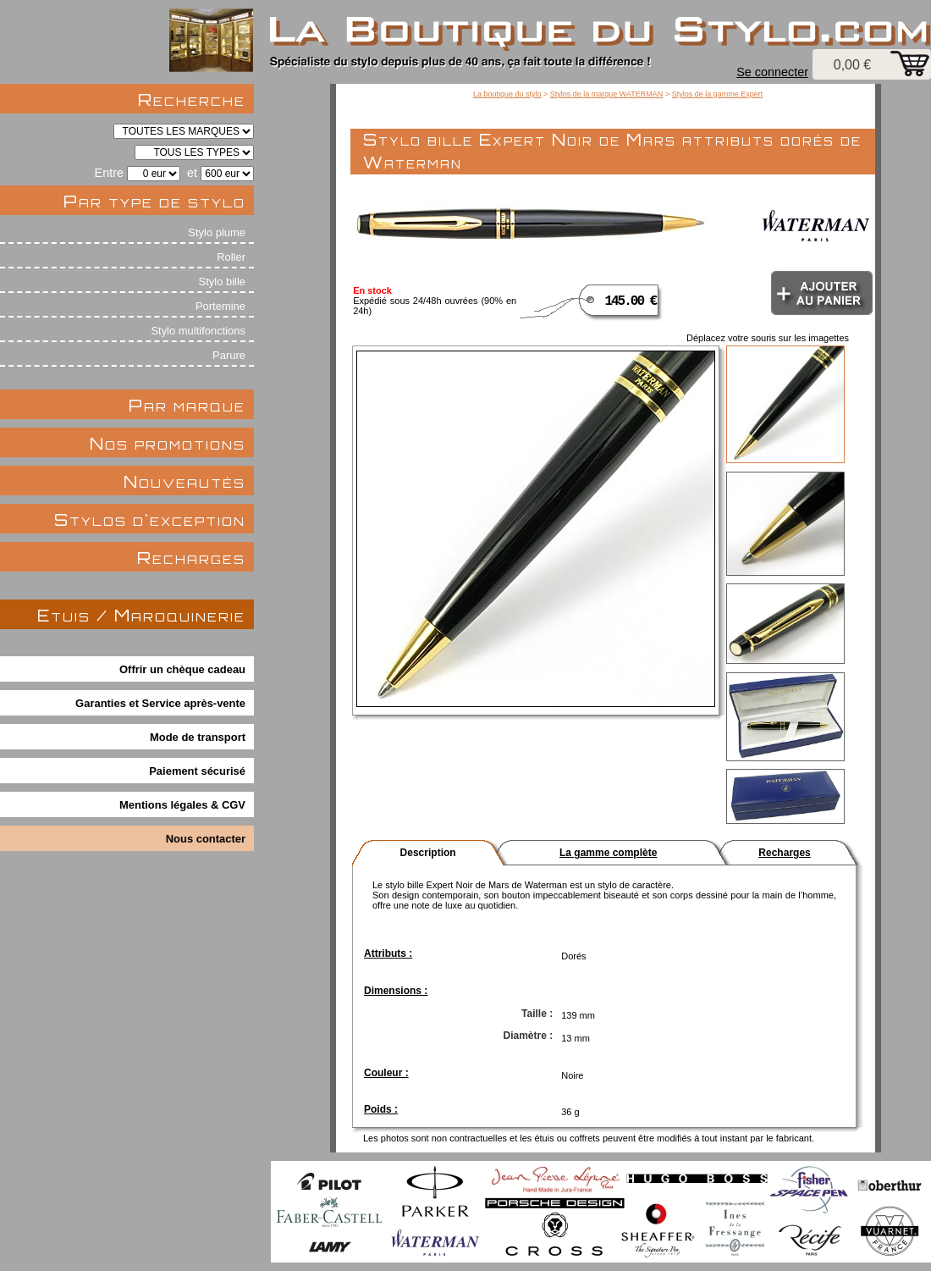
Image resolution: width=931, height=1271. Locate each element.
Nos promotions (167, 443)
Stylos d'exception (149, 519)
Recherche (191, 99)
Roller (231, 257)
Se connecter (772, 72)
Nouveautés (184, 481)
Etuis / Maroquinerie (141, 615)
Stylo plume (216, 232)
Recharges (191, 557)
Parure (228, 355)
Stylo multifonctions (198, 330)
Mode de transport (197, 737)
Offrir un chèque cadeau (182, 669)
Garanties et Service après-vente (160, 703)
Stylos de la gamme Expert (717, 94)
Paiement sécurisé (197, 771)
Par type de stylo (154, 201)
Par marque (187, 405)
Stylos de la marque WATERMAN (607, 94)
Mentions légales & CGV (182, 805)
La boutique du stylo (507, 94)
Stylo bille (222, 281)
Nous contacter (205, 838)
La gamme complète (608, 853)
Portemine (220, 306)
